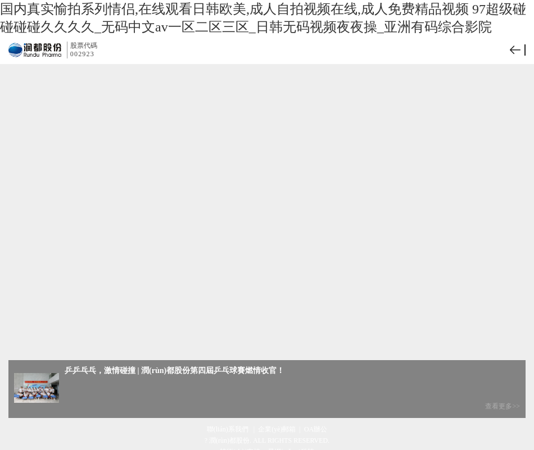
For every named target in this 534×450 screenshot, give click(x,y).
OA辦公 (315, 429)
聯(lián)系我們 (228, 429)
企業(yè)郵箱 (277, 429)
